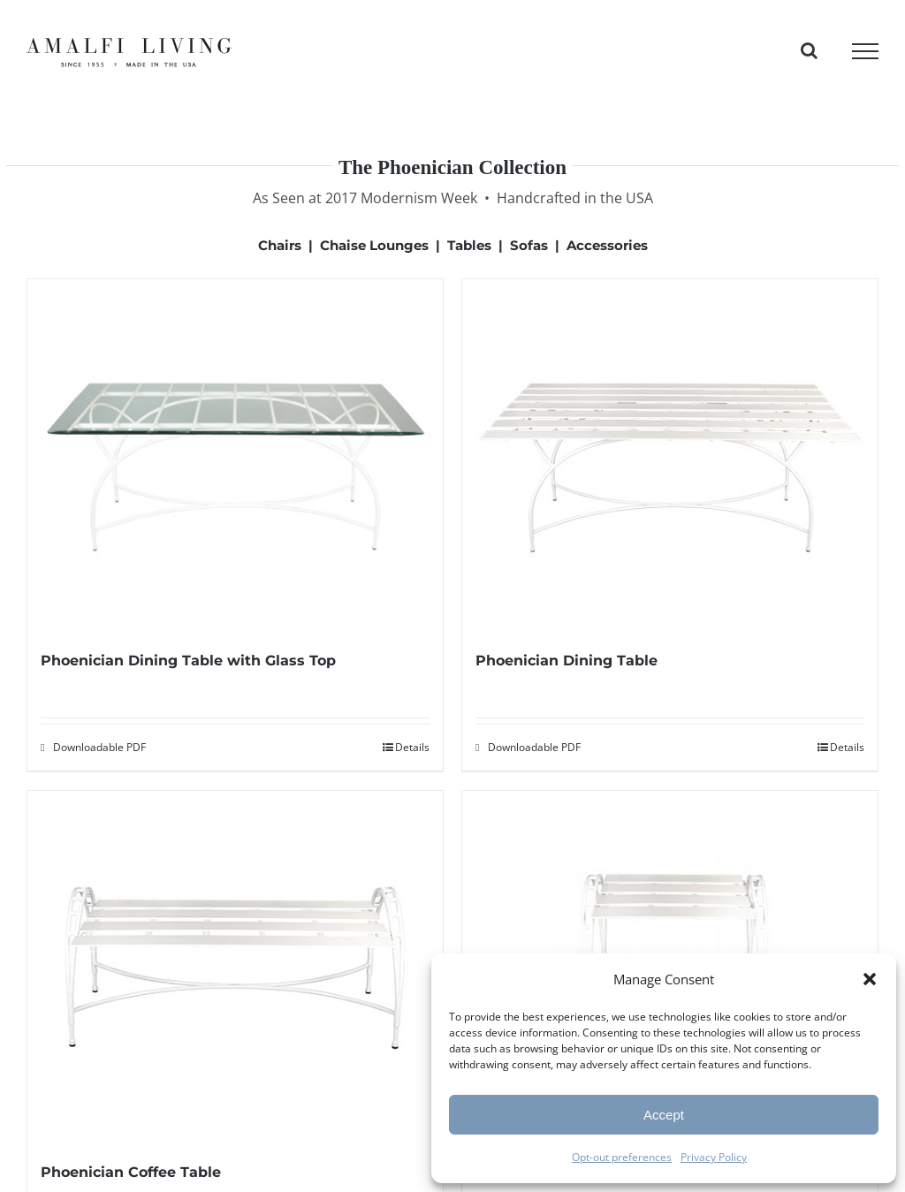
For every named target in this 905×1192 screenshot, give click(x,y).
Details (412, 747)
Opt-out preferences (622, 1157)
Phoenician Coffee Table (131, 1172)
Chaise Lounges (374, 245)
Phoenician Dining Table (566, 660)
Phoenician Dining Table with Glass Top (188, 660)
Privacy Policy (714, 1157)
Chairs (279, 245)
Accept (663, 1114)
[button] (869, 979)
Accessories (607, 245)
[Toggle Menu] (865, 51)
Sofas (529, 245)
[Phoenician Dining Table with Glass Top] (235, 463)
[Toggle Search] (809, 50)
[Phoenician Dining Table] (670, 463)
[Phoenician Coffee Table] (235, 975)
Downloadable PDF (99, 747)
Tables (469, 245)
